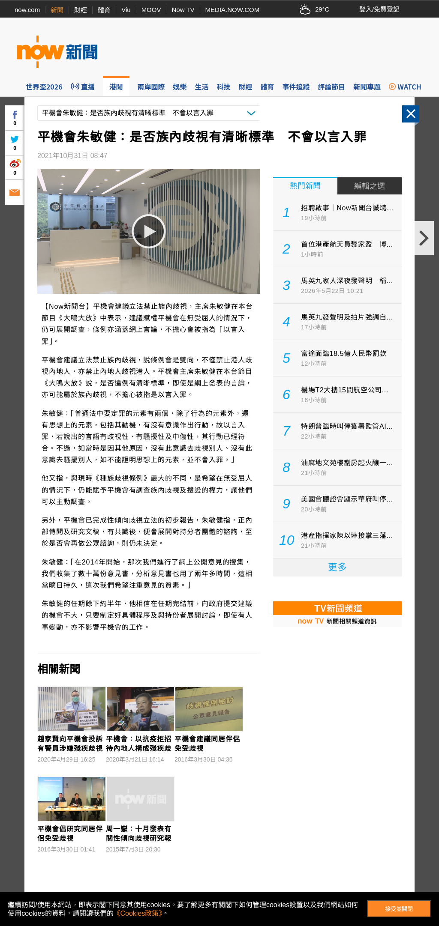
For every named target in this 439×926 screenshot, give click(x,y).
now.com (27, 9)
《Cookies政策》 (138, 913)
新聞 (57, 10)
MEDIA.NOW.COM (232, 9)
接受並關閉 (399, 909)
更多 (337, 567)
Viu (125, 9)
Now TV (182, 9)
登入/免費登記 (379, 9)
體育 (104, 10)
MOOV (151, 9)
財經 (80, 10)
